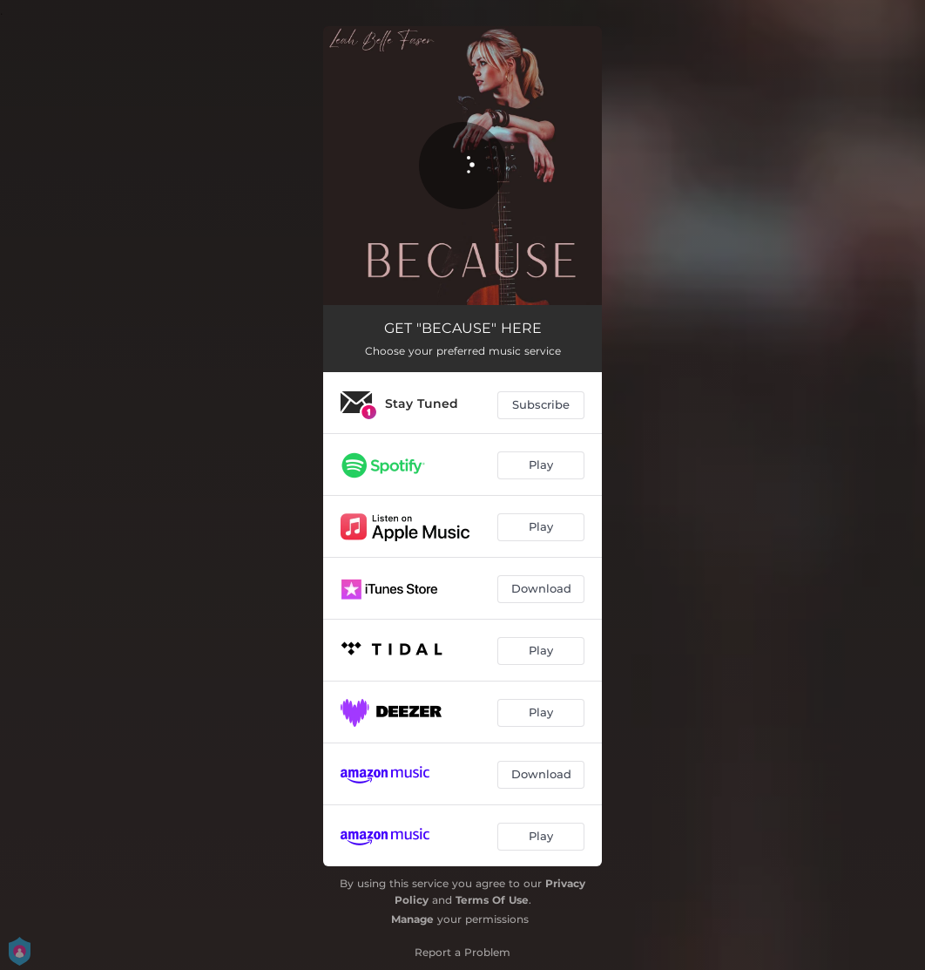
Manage (412, 919)
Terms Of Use (492, 899)
